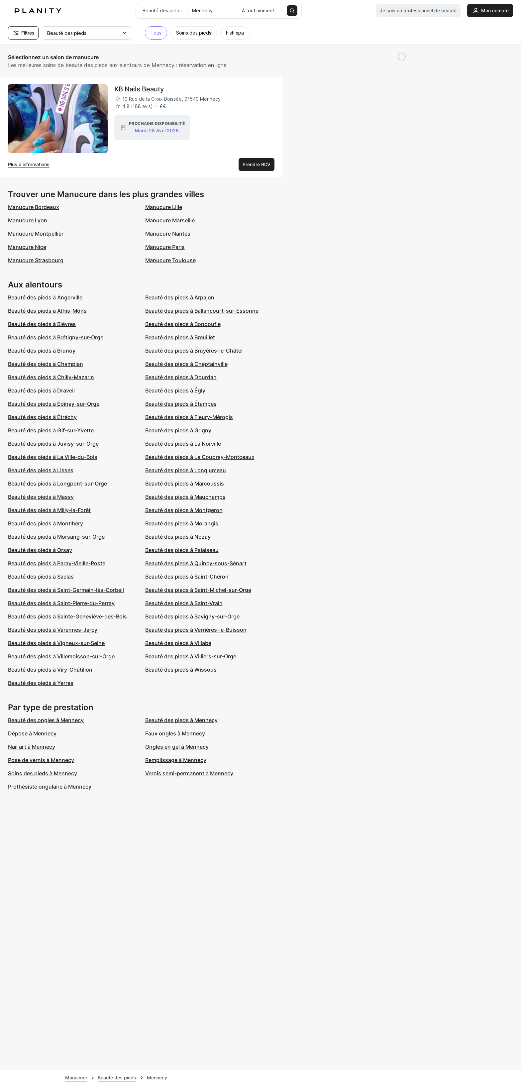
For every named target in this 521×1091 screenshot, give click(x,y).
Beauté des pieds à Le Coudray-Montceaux (200, 457)
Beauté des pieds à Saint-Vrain (184, 603)
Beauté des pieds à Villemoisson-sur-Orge (61, 656)
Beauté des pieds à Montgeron (184, 510)
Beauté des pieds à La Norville (183, 443)
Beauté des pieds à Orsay (40, 550)
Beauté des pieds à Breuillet (180, 337)
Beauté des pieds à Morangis (181, 523)
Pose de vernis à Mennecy (41, 760)
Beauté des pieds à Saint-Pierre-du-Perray (61, 603)
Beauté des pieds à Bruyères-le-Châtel (194, 350)
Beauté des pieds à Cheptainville (186, 364)
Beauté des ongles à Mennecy (46, 720)
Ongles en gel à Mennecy (177, 746)
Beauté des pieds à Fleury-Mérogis (189, 417)
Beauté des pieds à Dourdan (181, 377)
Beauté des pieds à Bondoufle (183, 324)
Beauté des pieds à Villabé (178, 643)
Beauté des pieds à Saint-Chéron (187, 576)
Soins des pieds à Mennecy (42, 773)
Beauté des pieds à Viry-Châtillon (50, 669)
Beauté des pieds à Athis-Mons (47, 310)
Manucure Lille (163, 207)
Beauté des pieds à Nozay (178, 536)
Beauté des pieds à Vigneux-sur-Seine (56, 643)
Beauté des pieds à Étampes (181, 403)
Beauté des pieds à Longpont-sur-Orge (57, 483)
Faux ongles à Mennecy (175, 733)
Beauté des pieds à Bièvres (42, 324)
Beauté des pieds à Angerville (45, 297)
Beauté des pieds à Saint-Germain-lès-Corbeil (66, 590)
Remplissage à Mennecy (175, 760)
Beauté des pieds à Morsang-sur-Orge (56, 536)
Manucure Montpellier (35, 233)
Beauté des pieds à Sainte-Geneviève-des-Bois (67, 616)
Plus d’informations (29, 164)
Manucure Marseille (170, 220)
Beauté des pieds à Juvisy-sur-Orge (53, 443)
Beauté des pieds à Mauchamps (185, 496)
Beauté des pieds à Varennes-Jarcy (52, 629)
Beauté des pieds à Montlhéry (45, 523)
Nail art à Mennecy (31, 746)
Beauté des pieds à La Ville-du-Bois (52, 457)
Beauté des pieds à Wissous (181, 669)
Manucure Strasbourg (35, 260)
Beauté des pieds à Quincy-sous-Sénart (196, 563)
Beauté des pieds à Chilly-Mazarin (51, 377)
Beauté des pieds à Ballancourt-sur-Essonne (202, 310)
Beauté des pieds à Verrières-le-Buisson (196, 629)
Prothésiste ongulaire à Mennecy (49, 786)
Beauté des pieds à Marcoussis (184, 483)
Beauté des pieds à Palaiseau (182, 550)
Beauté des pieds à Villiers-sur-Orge (190, 656)
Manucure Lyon (27, 220)
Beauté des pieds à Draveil (41, 390)
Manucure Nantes (167, 233)
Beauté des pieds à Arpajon (179, 297)
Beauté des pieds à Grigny (178, 430)
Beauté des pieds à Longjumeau (185, 470)
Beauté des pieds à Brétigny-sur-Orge (55, 337)
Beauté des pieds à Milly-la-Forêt (49, 510)
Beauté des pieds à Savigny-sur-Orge (192, 616)
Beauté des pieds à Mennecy (181, 720)
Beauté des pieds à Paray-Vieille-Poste (56, 563)
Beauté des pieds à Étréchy (42, 417)
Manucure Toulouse (170, 260)
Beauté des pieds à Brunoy (41, 350)
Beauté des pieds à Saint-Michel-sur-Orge (198, 590)
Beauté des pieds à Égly (175, 390)
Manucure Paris (165, 247)
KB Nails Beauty (139, 89)
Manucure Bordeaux (33, 207)
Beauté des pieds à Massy (41, 496)
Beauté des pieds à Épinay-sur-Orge (53, 403)
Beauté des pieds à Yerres (40, 683)
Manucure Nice (27, 247)
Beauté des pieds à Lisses (40, 470)
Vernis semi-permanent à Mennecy (189, 773)
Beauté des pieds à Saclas (41, 576)
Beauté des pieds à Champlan (45, 364)
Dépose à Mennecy (32, 733)
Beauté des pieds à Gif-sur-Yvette (51, 430)
